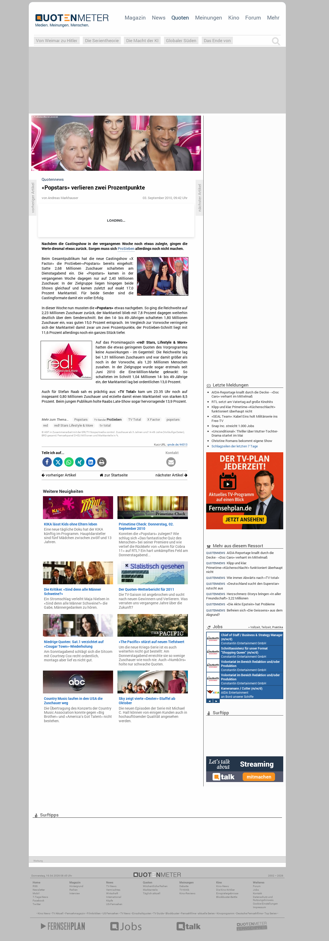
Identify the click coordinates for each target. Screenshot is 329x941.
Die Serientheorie (102, 40)
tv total (105, 425)
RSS (35, 886)
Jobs (256, 889)
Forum (253, 17)
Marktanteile (150, 889)
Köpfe (109, 900)
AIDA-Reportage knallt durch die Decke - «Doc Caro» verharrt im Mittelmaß (245, 394)
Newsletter (39, 889)
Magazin (135, 17)
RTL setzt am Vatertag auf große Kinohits (242, 401)
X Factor (153, 419)
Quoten (180, 17)
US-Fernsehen (114, 904)
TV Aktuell (57, 913)
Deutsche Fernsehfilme (249, 913)
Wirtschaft (112, 893)
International (113, 897)
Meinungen (208, 17)
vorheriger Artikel (59, 475)
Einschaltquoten (141, 913)
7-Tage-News (40, 897)
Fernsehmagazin (75, 913)
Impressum (259, 907)
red (45, 425)
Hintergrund (76, 886)
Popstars (81, 419)
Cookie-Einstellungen (265, 903)
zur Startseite (114, 475)
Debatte (183, 886)
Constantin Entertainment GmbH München (244, 638)
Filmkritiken (94, 913)
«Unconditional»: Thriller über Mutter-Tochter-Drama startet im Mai (245, 433)
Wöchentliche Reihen (155, 886)
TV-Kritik (184, 889)
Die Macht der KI (142, 40)
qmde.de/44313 (177, 444)
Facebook (38, 900)
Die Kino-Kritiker (225, 889)
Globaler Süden (181, 40)
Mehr (273, 17)
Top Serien (270, 913)
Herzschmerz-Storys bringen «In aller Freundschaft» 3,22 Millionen (243, 596)
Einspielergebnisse (227, 893)
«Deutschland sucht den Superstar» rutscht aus (242, 585)
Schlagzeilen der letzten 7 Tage (235, 446)
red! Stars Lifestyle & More (73, 425)
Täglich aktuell (151, 893)
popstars (173, 419)
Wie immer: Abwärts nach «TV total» (242, 578)
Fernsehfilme (188, 913)
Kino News (44, 913)
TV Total (134, 419)
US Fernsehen (110, 913)
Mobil (36, 893)
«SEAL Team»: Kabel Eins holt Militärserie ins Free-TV (245, 418)
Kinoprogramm (225, 913)
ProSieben (126, 248)
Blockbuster (172, 913)
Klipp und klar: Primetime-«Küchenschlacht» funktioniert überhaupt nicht (243, 408)
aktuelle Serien (206, 913)
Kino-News (222, 886)
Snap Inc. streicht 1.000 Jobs (233, 426)
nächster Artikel (171, 475)
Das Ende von (217, 40)
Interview (74, 893)
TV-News (111, 886)
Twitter (37, 904)
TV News (125, 913)
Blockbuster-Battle (226, 897)
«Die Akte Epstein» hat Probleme (240, 604)
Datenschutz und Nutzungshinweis (263, 898)
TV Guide (158, 913)
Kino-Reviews (187, 893)
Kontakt (257, 893)
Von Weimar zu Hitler (56, 40)
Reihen (73, 889)
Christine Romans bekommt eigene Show (242, 440)
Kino (233, 17)
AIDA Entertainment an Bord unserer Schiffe (234, 692)
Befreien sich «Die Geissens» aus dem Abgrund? (244, 612)
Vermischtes (113, 889)
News (159, 17)
